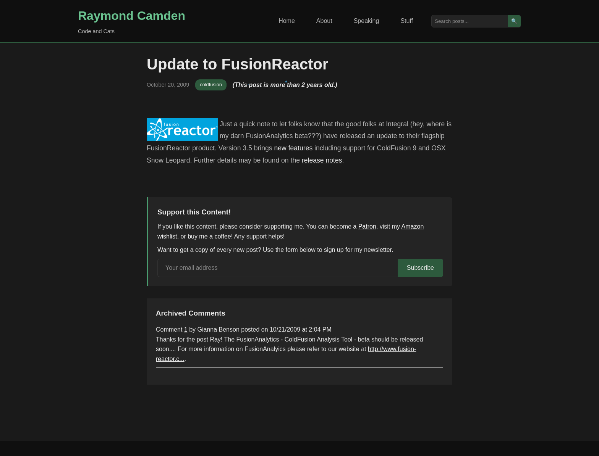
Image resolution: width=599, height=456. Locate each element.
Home (286, 21)
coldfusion (211, 84)
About (324, 21)
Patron (367, 226)
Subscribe (420, 267)
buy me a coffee (209, 236)
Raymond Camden (131, 16)
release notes (322, 160)
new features (293, 148)
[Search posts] (470, 21)
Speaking (366, 21)
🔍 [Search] (514, 21)
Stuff (406, 21)
